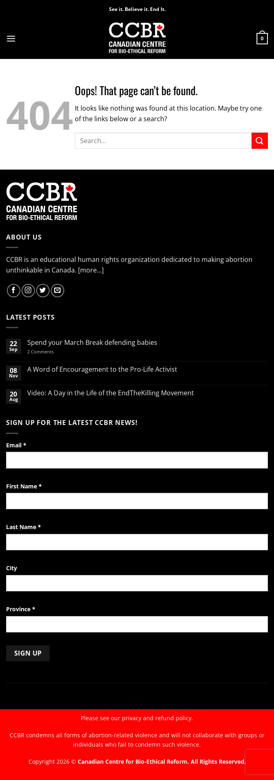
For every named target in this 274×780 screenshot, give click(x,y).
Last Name (23, 527)
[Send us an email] (57, 290)
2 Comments (51, 351)
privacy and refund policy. (157, 718)
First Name (24, 486)
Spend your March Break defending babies (92, 342)
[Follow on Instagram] (28, 290)
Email (16, 445)
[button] (11, 38)
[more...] (91, 270)
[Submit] (260, 140)
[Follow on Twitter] (43, 290)
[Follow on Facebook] (13, 290)
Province (20, 609)
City (11, 568)
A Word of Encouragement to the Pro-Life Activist (102, 369)
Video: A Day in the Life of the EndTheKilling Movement (110, 393)
